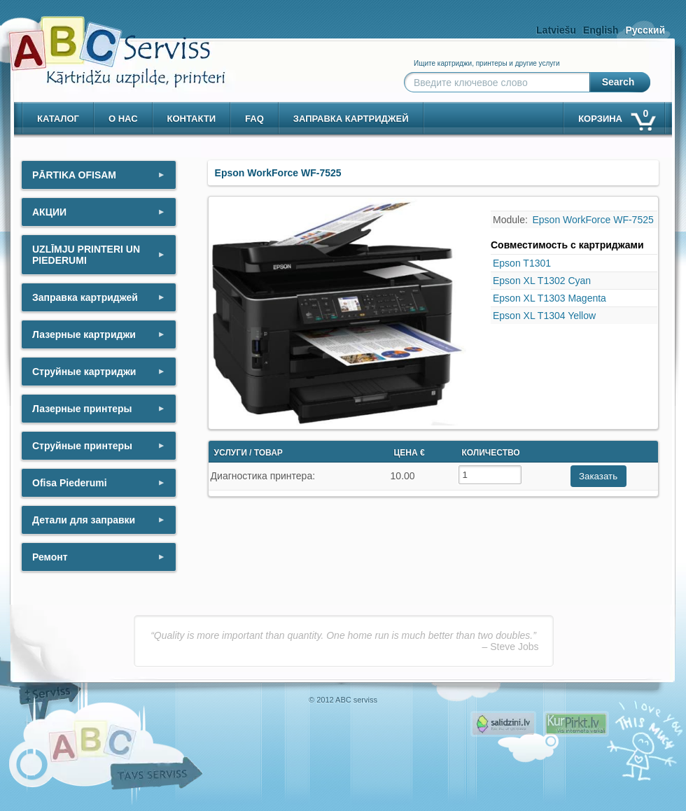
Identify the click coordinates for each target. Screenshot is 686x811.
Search (618, 81)
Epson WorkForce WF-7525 (593, 219)
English (601, 30)
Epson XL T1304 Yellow (544, 315)
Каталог (58, 118)
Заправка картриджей (351, 118)
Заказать (598, 476)
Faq (254, 118)
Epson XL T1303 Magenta (549, 298)
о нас (123, 118)
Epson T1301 (522, 263)
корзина (616, 116)
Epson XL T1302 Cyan (542, 280)
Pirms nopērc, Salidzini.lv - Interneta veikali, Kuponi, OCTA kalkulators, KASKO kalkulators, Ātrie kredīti (503, 724)
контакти (191, 118)
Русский (645, 30)
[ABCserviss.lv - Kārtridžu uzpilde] (104, 42)
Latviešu (556, 30)
